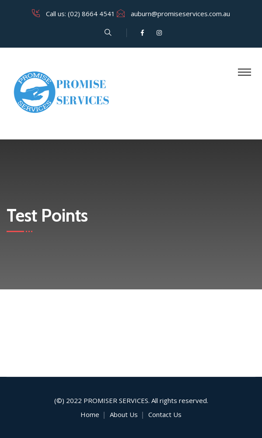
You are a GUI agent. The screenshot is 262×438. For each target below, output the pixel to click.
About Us (124, 414)
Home (89, 414)
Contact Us (165, 414)
